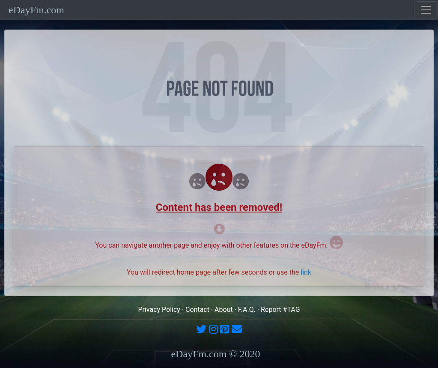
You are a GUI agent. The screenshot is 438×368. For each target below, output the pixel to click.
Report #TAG (280, 309)
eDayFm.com (36, 9)
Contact (197, 309)
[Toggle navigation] (426, 9)
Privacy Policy (159, 309)
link (306, 272)
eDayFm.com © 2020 (215, 353)
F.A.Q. (247, 309)
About (224, 309)
